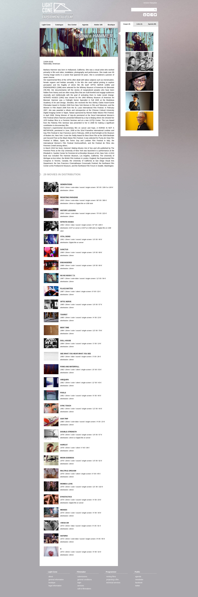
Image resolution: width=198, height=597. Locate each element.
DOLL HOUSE (65, 340)
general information (56, 580)
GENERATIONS (66, 184)
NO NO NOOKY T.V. (67, 275)
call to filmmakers (84, 589)
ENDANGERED (66, 262)
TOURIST (63, 314)
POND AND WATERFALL (69, 367)
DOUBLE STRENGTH (68, 432)
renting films (111, 577)
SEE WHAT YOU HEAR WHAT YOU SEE (75, 353)
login (79, 583)
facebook (138, 583)
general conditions (84, 580)
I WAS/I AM (64, 523)
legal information (54, 586)
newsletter (139, 580)
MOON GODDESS (67, 458)
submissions (82, 577)
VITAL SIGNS (65, 236)
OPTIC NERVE (65, 301)
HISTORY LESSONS (68, 210)
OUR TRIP (64, 419)
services (80, 586)
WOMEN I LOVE (66, 484)
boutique (51, 583)
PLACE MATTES (66, 288)
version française (150, 3)
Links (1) (139, 24)
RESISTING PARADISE (69, 197)
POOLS (63, 393)
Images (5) (126, 24)
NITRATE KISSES (67, 222)
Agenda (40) (152, 24)
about (50, 577)
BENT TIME (64, 327)
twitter (137, 586)
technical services (113, 583)
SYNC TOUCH (65, 406)
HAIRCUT (64, 445)
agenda (138, 577)
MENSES (63, 510)
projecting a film (112, 580)
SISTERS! (64, 536)
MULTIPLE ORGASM (68, 471)
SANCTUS (64, 249)
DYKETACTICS (66, 497)
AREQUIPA (64, 380)
